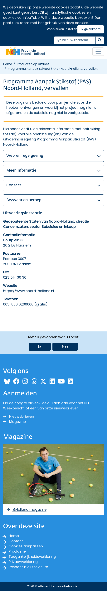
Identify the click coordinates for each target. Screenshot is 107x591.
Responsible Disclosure (28, 566)
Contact (16, 541)
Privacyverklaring (23, 561)
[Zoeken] (75, 40)
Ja (39, 346)
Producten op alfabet (33, 64)
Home (7, 64)
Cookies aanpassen (26, 546)
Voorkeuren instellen (62, 29)
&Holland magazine (26, 509)
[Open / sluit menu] (98, 51)
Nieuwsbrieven (18, 416)
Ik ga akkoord (91, 29)
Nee (65, 346)
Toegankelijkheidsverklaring (32, 556)
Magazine (14, 421)
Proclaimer (18, 551)
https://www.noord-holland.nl (28, 290)
